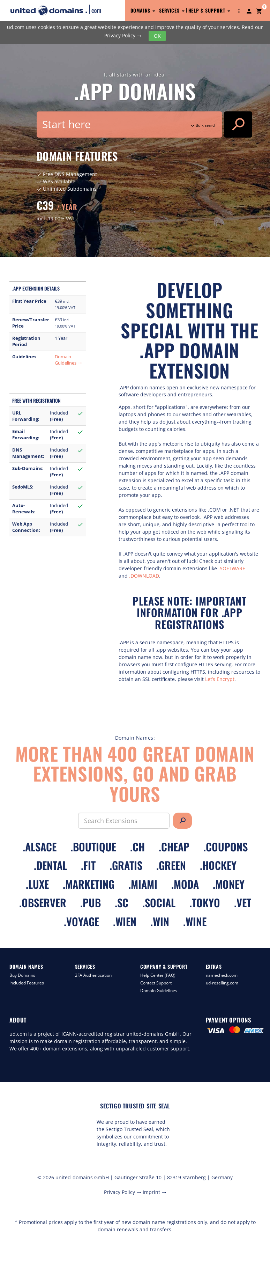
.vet (242, 902)
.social (158, 902)
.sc (121, 902)
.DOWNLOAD (144, 575)
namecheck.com (222, 975)
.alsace (40, 847)
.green (171, 865)
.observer (42, 902)
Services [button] (171, 10)
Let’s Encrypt (219, 679)
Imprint (154, 1192)
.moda (185, 884)
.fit (88, 865)
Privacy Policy (123, 35)
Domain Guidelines (68, 360)
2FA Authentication (93, 975)
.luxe (37, 884)
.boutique (93, 847)
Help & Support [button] (209, 10)
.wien (124, 921)
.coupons (225, 847)
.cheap (174, 847)
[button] (239, 10)
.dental (50, 865)
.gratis (126, 865)
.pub (90, 902)
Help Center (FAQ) (157, 975)
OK (157, 35)
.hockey (218, 865)
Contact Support (156, 983)
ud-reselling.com (222, 983)
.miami (142, 884)
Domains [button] (143, 10)
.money (229, 884)
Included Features (26, 983)
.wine (195, 921)
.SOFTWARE (231, 568)
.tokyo (204, 902)
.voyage (81, 921)
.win (159, 921)
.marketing (88, 884)
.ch (137, 847)
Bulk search (203, 125)
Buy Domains (22, 975)
